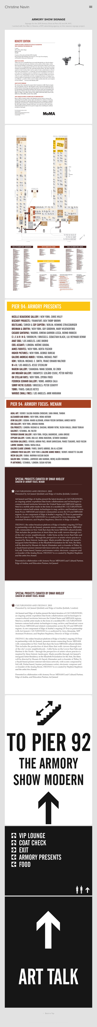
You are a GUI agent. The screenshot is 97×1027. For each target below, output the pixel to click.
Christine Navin (17, 6)
